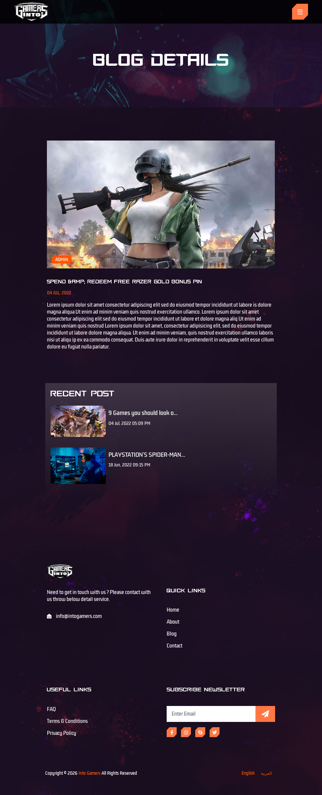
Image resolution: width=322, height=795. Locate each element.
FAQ (51, 709)
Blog (172, 634)
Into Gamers (89, 773)
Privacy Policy (61, 733)
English (248, 773)
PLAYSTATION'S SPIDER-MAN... (146, 455)
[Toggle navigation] (300, 12)
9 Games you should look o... (143, 413)
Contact (174, 645)
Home (173, 610)
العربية (266, 773)
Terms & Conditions (67, 721)
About (173, 622)
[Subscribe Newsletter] (211, 714)
